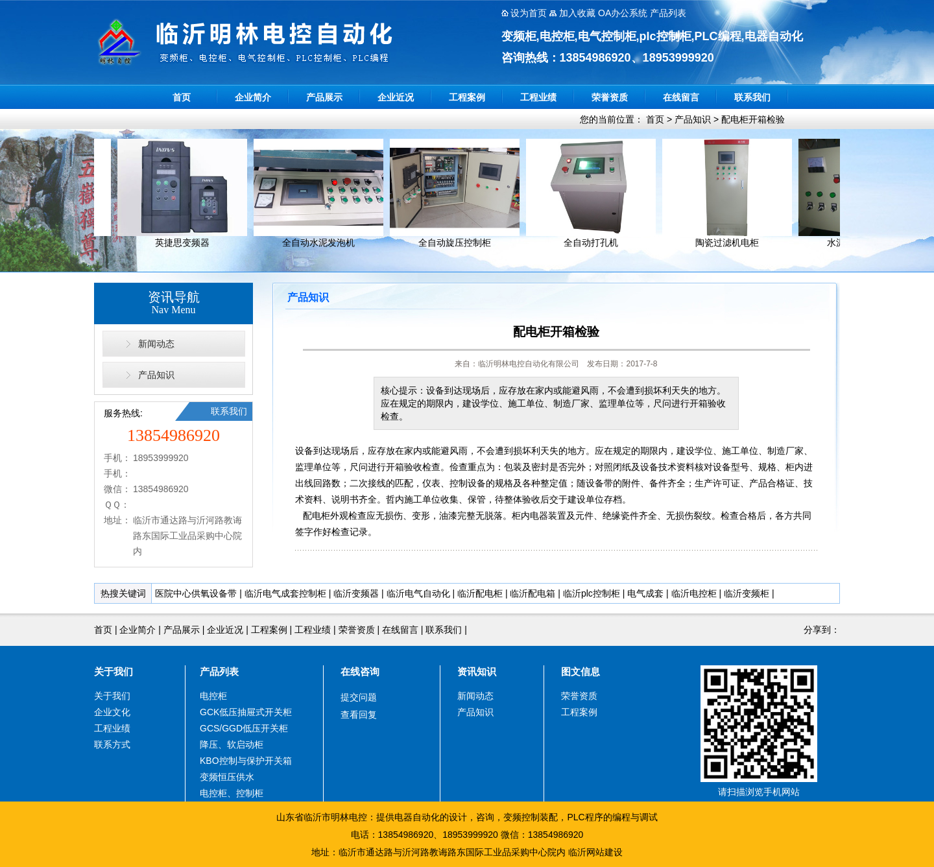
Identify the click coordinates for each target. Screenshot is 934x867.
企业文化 (112, 712)
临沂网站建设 (595, 852)
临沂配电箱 (532, 593)
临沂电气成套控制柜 (285, 593)
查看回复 (359, 714)
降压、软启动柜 (231, 744)
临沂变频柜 (746, 593)
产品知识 (693, 119)
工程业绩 (538, 97)
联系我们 (752, 97)
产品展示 (324, 97)
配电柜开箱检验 (753, 119)
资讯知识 (476, 671)
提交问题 (359, 697)
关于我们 (113, 671)
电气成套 (645, 593)
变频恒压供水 (227, 777)
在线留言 (681, 97)
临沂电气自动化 (418, 593)
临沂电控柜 (694, 593)
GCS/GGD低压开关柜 (244, 728)
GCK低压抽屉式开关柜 (246, 712)
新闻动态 (156, 343)
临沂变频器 (356, 593)
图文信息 (580, 671)
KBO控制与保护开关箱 (246, 760)
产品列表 (219, 671)
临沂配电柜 (480, 593)
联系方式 (112, 744)
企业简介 (253, 97)
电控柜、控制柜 (231, 793)
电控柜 (213, 696)
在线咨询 (360, 671)
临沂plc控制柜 (591, 593)
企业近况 (395, 97)
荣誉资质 (610, 97)
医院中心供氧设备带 (196, 593)
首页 (182, 97)
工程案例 (467, 97)
